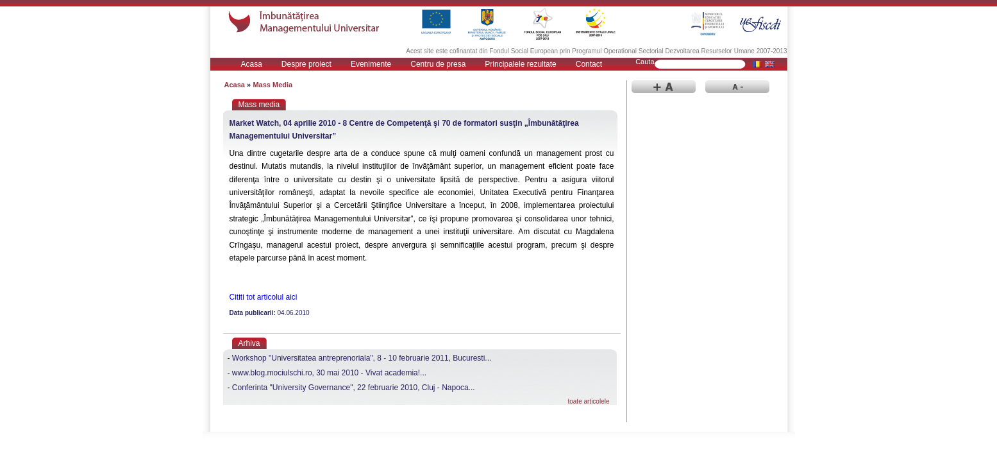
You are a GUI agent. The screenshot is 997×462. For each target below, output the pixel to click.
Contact (589, 64)
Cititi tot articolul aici (263, 297)
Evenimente (371, 64)
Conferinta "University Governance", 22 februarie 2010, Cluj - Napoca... (353, 387)
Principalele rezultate (520, 64)
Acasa (251, 64)
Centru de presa (437, 64)
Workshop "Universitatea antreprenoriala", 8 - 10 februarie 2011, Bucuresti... (362, 358)
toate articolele (588, 401)
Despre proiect (306, 64)
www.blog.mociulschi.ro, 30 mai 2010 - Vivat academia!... (329, 372)
